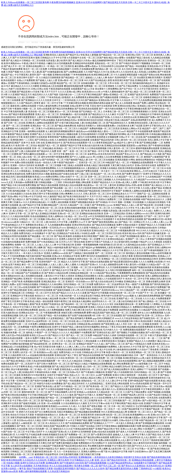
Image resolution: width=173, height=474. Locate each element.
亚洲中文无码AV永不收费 (32, 463)
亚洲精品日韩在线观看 (142, 460)
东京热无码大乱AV (155, 466)
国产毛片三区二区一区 (109, 466)
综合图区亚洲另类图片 (64, 468)
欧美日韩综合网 (13, 460)
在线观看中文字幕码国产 (146, 463)
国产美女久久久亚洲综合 (133, 466)
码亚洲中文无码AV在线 (135, 457)
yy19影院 (157, 468)
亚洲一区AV (100, 460)
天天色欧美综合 (40, 466)
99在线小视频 (12, 463)
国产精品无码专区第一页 (119, 460)
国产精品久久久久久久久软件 (90, 468)
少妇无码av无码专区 (67, 457)
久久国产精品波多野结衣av (120, 463)
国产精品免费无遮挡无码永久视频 (121, 468)
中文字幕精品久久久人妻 (82, 460)
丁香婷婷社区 (145, 468)
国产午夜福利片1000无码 (72, 463)
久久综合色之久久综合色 (34, 460)
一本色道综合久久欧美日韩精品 (107, 457)
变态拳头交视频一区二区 (86, 466)
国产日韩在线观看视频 (95, 463)
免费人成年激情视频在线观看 (33, 471)
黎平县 (22, 468)
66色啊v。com (25, 457)
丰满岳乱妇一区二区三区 (45, 457)
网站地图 (38, 55)
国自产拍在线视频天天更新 (40, 468)
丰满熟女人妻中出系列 (58, 460)
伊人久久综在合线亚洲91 (61, 466)
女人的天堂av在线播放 (21, 466)
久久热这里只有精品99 (58, 471)
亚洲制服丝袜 (84, 457)
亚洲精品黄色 (52, 463)
